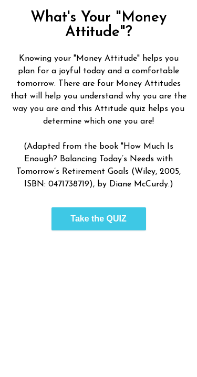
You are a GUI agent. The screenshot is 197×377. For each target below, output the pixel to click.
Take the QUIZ (98, 218)
